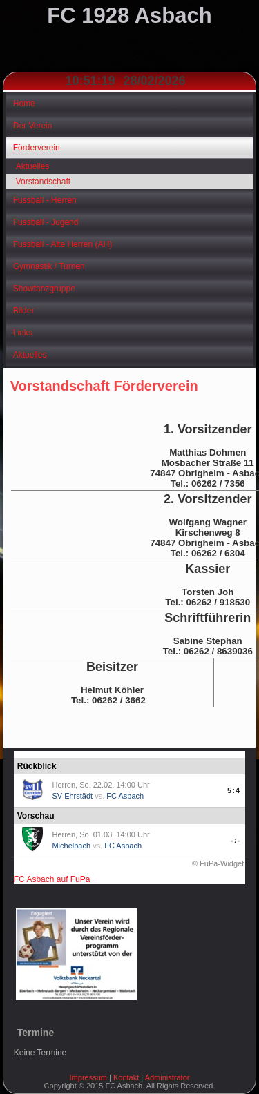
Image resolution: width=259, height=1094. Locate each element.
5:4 (233, 790)
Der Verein (32, 125)
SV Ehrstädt (72, 796)
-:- (235, 840)
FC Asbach (125, 796)
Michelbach (71, 845)
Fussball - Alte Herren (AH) (62, 244)
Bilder (24, 310)
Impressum (88, 1077)
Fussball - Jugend (46, 222)
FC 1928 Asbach (129, 15)
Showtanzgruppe (44, 288)
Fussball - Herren (45, 200)
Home (24, 103)
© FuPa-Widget (218, 863)
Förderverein (36, 148)
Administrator (167, 1077)
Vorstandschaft (43, 181)
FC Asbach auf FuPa (52, 879)
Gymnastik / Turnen (49, 266)
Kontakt (126, 1077)
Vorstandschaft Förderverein (104, 385)
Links (22, 333)
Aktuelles (33, 166)
